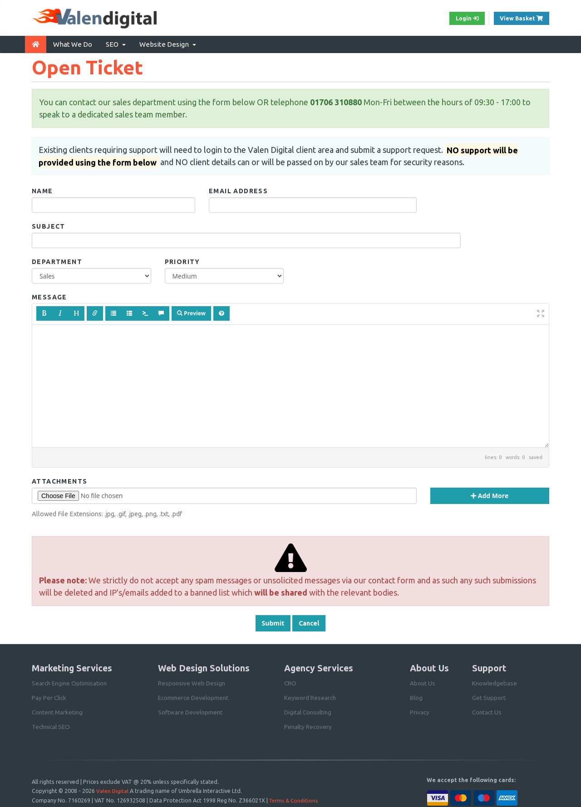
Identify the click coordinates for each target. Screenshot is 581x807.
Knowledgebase (495, 681)
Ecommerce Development (194, 695)
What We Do (72, 42)
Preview (191, 311)
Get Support (489, 695)
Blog (416, 695)
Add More (489, 493)
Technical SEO (52, 724)
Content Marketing (58, 710)
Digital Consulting (309, 710)
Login (460, 18)
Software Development (191, 710)
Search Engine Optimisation (70, 681)
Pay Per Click (50, 695)
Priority (182, 260)
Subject (48, 224)
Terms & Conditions (295, 797)
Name (42, 189)
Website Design (167, 42)
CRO (290, 681)
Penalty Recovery (308, 724)
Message (49, 295)
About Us (423, 681)
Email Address (238, 189)
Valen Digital (112, 788)
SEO (116, 42)
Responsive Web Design (192, 681)
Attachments (59, 479)
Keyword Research (310, 695)
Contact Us (487, 710)
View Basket (522, 18)
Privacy (420, 710)
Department (57, 260)
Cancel (309, 621)
